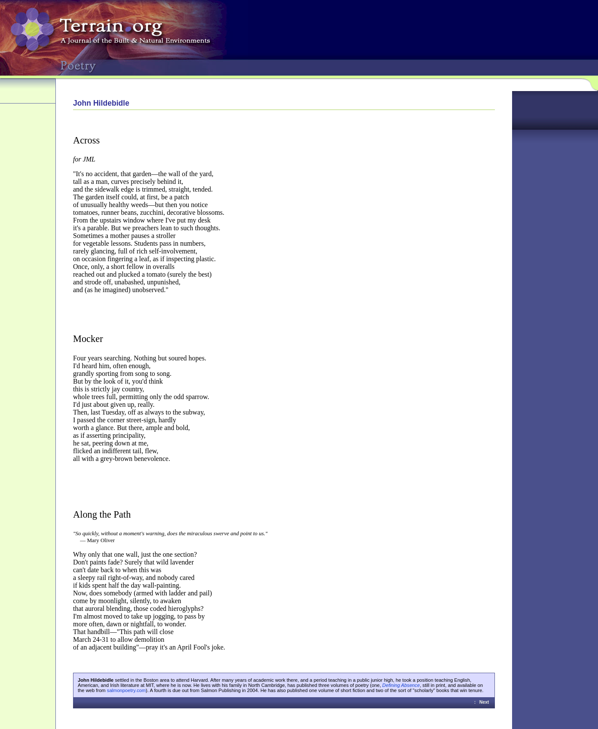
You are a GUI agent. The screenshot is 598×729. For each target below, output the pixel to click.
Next (484, 702)
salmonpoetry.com (126, 690)
